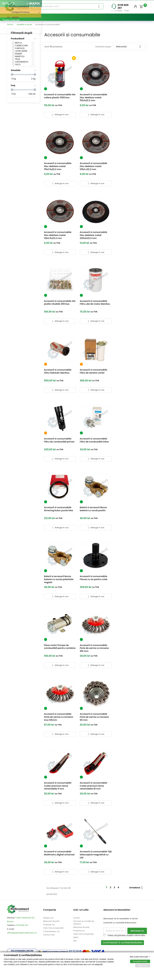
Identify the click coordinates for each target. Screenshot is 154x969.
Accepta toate (140, 961)
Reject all (142, 965)
